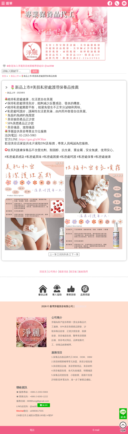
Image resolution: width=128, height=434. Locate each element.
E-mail (96, 430)
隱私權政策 (81, 306)
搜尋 (35, 71)
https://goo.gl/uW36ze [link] (32, 139)
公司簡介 (52, 271)
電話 (32, 430)
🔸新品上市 (13, 76)
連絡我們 (83, 271)
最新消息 (63, 271)
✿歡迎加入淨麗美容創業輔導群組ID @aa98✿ (30, 66)
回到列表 (64, 254)
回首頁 (43, 271)
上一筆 (53, 254)
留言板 (73, 271)
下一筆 (74, 254)
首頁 (4, 76)
